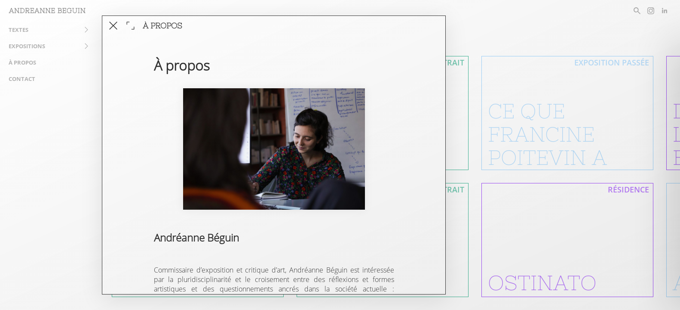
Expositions (27, 46)
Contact (22, 79)
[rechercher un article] (637, 11)
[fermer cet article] (113, 25)
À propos (22, 62)
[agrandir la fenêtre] (130, 25)
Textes (18, 30)
